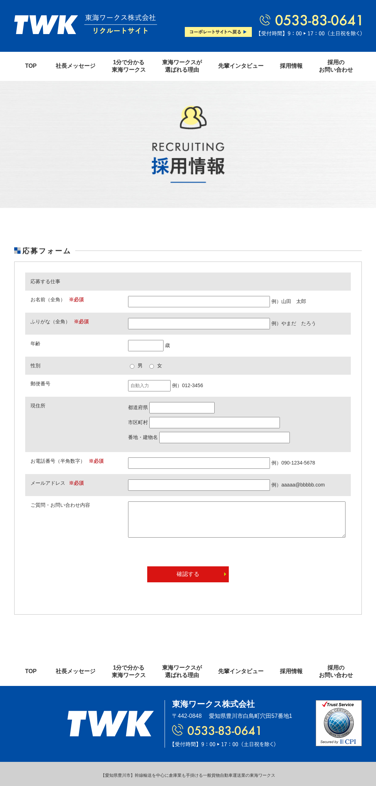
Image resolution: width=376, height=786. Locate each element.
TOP (31, 66)
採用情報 (291, 66)
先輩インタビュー (241, 66)
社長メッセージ (75, 66)
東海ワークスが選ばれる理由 (182, 66)
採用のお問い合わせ (336, 66)
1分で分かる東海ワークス (129, 66)
